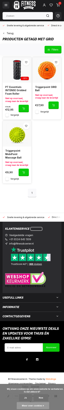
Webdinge (51, 379)
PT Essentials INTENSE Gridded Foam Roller (15, 90)
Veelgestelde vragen (21, 235)
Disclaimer (40, 383)
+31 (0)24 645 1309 (20, 239)
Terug (8, 33)
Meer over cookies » (33, 405)
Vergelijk (14, 115)
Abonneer (51, 347)
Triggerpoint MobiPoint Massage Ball (13, 154)
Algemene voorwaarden (20, 383)
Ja (25, 397)
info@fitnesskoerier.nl (21, 243)
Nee (41, 397)
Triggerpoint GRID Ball (46, 89)
